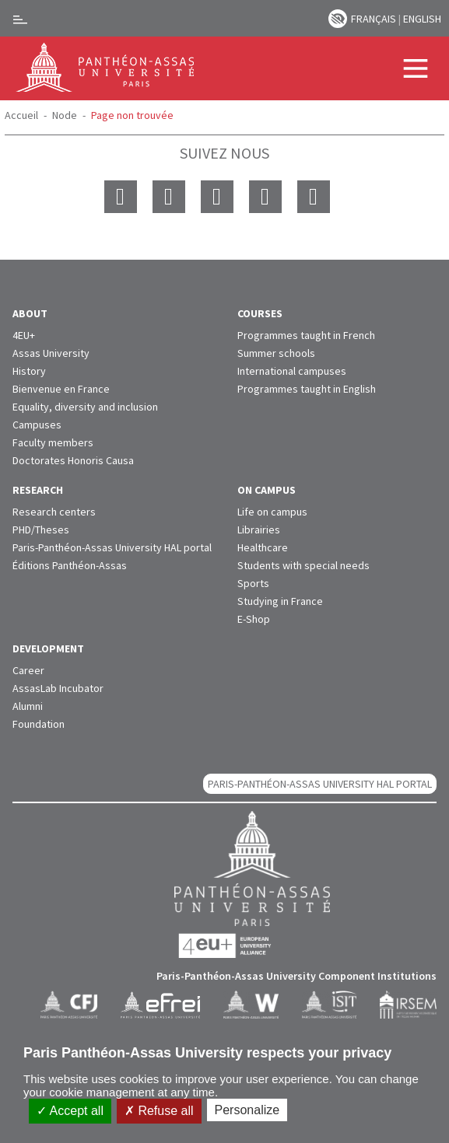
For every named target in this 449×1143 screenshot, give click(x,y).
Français (373, 19)
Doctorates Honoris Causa (73, 460)
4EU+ (23, 335)
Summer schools (276, 353)
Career (28, 670)
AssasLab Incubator (57, 688)
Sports (253, 583)
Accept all (70, 1110)
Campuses (36, 425)
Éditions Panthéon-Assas (69, 565)
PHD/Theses (40, 530)
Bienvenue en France (61, 389)
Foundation (38, 724)
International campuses (291, 371)
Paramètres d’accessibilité (337, 18)
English (422, 19)
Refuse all (159, 1110)
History (29, 371)
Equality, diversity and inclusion (85, 407)
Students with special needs (303, 565)
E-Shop (253, 619)
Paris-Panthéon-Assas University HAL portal (112, 547)
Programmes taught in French (306, 335)
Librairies (258, 530)
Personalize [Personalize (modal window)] (247, 1110)
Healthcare (262, 547)
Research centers (54, 512)
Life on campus (272, 512)
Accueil (21, 115)
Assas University (50, 353)
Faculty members (52, 442)
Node (64, 115)
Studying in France (280, 601)
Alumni (27, 706)
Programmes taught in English (306, 389)
